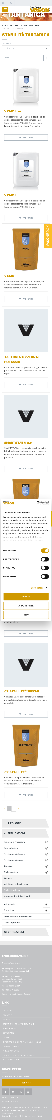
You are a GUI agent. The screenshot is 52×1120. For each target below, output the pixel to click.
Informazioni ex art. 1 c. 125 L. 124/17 (22, 1042)
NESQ (39, 1116)
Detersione (9, 910)
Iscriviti (26, 1083)
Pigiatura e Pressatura (14, 842)
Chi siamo (7, 1011)
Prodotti (15, 26)
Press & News (10, 1029)
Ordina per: (7, 43)
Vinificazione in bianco (14, 854)
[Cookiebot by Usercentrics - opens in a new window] (37, 503)
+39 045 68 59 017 (13, 986)
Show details (37, 588)
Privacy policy (10, 1097)
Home (5, 26)
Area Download (11, 1051)
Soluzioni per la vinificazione (18, 1024)
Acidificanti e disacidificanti (16, 884)
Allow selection (26, 606)
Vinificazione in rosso (14, 860)
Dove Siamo (8, 1033)
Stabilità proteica (12, 922)
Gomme (8, 878)
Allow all (26, 596)
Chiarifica (8, 866)
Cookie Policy (10, 1102)
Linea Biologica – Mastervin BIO (18, 916)
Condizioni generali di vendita (19, 1055)
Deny (26, 615)
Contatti (8, 1037)
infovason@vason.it (23, 994)
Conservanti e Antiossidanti (17, 896)
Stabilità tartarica (12, 890)
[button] (4, 3)
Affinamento (9, 904)
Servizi (6, 1020)
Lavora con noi (11, 1046)
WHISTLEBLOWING (11, 1060)
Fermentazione (11, 848)
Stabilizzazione (31, 26)
